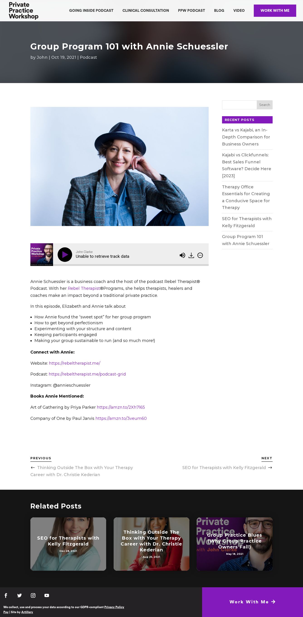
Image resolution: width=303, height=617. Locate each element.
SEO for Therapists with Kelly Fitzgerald (224, 467)
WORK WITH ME (275, 10)
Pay (6, 612)
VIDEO (239, 10)
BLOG (219, 10)
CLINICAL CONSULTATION (145, 10)
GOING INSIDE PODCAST (91, 10)
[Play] (65, 254)
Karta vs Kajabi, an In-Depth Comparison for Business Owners (246, 137)
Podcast (88, 57)
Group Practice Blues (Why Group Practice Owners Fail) (234, 541)
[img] (200, 255)
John (42, 57)
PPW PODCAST (191, 10)
